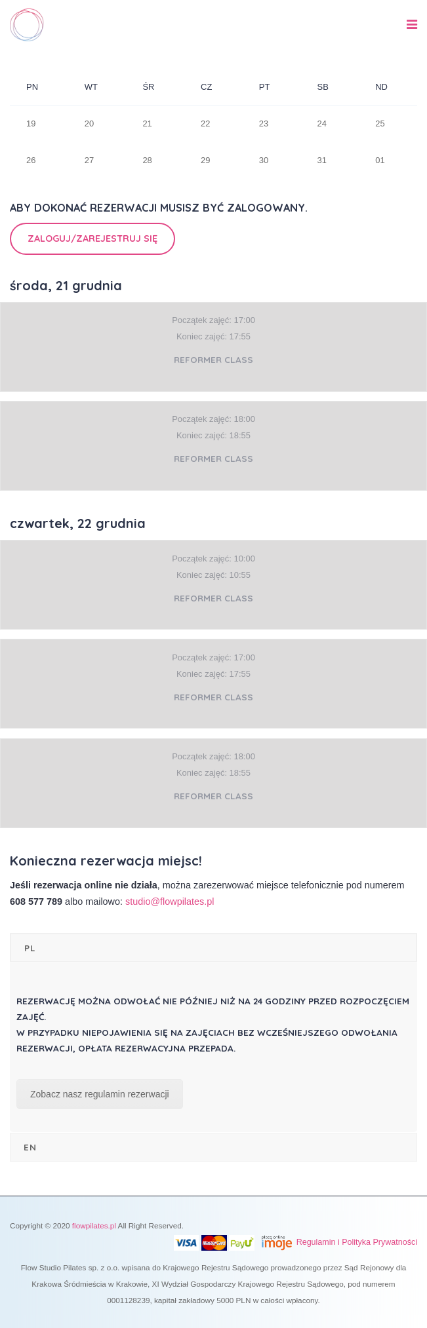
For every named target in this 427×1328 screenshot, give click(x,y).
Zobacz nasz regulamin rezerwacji (99, 1094)
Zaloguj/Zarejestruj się (92, 238)
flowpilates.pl (94, 1225)
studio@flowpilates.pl (169, 901)
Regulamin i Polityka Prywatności (356, 1242)
